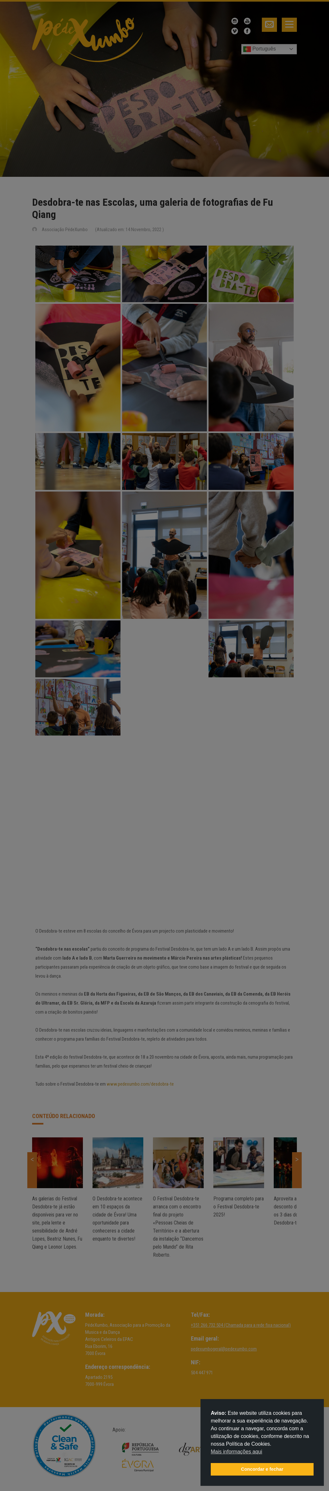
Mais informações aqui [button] (236, 1451)
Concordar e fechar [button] (262, 1469)
